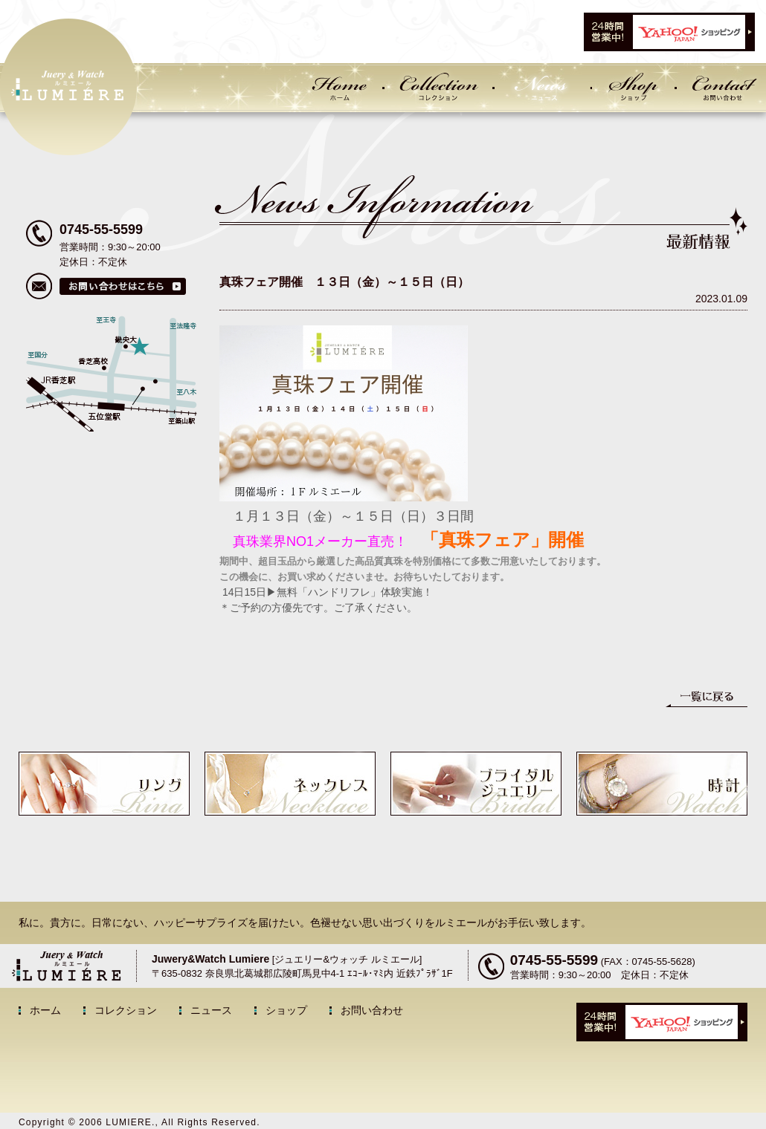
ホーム (45, 1010)
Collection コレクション (438, 87)
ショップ (286, 1010)
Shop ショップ (633, 87)
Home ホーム (338, 87)
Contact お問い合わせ (721, 87)
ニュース (211, 1010)
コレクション (125, 1010)
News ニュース (542, 87)
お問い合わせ (372, 1010)
